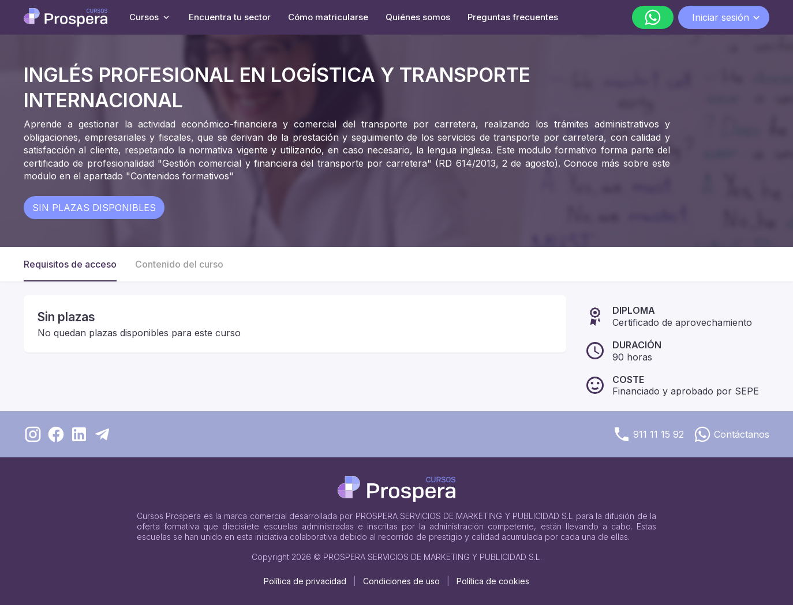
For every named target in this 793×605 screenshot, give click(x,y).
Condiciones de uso (401, 581)
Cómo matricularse (328, 17)
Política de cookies (493, 581)
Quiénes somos (418, 17)
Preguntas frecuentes (512, 17)
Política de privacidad (305, 581)
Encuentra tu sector (230, 17)
